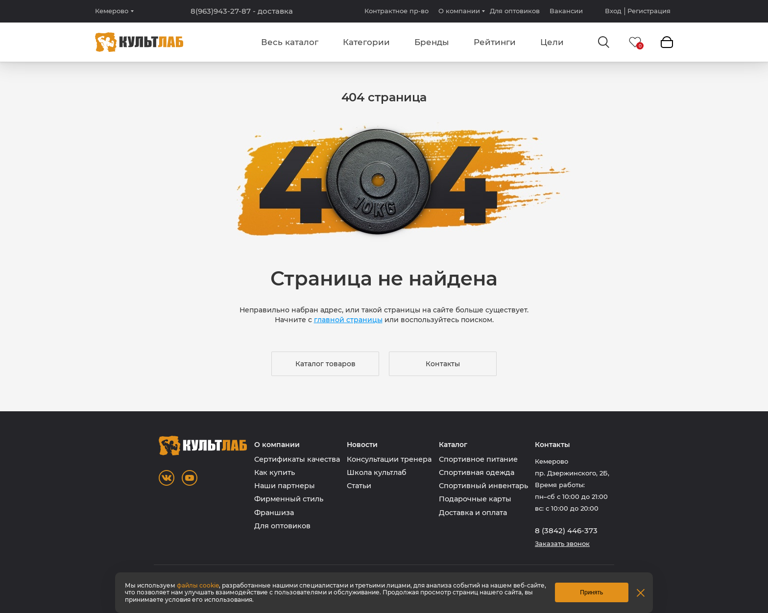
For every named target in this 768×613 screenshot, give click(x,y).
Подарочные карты (475, 499)
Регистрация (649, 11)
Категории (366, 42)
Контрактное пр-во (396, 11)
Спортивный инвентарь (483, 485)
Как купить (274, 472)
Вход (613, 11)
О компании (459, 11)
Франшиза (274, 512)
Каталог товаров (325, 363)
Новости (362, 445)
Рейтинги (495, 42)
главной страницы (348, 319)
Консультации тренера (389, 459)
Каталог (453, 445)
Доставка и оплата (473, 512)
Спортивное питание (478, 459)
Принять (591, 592)
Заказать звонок (562, 543)
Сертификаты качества (297, 459)
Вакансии (566, 11)
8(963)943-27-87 (242, 11)
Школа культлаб (377, 472)
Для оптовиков (515, 11)
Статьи (359, 485)
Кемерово (111, 11)
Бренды (431, 42)
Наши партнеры (284, 485)
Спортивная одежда (476, 472)
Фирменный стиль (288, 499)
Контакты (443, 363)
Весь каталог (289, 42)
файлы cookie (198, 585)
